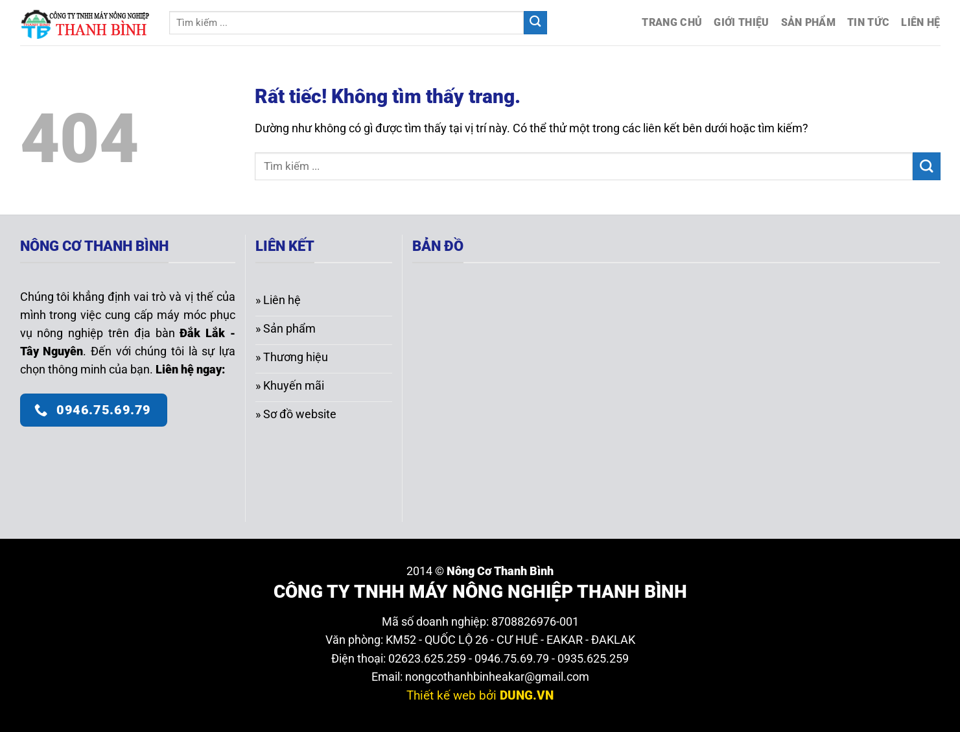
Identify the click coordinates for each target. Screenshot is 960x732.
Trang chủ (672, 22)
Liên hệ (920, 22)
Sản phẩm (808, 22)
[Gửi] (536, 23)
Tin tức (868, 22)
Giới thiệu (741, 22)
